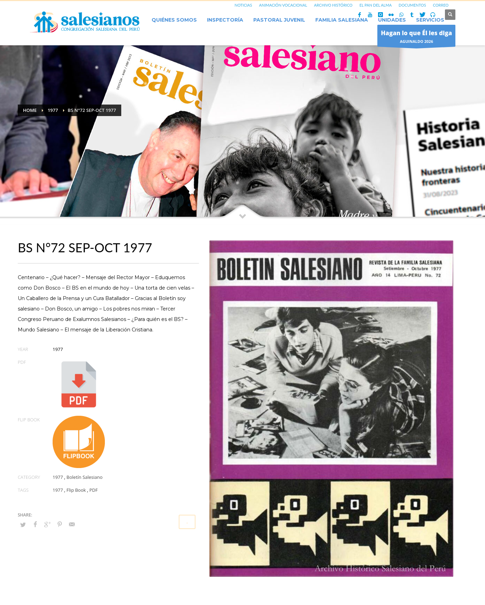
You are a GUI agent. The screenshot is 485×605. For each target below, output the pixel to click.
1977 (58, 477)
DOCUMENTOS (412, 5)
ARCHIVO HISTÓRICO (333, 5)
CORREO (441, 5)
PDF (93, 490)
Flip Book (76, 490)
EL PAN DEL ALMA (376, 5)
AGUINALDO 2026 (416, 37)
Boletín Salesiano (85, 477)
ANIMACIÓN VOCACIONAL (283, 5)
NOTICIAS (243, 5)
